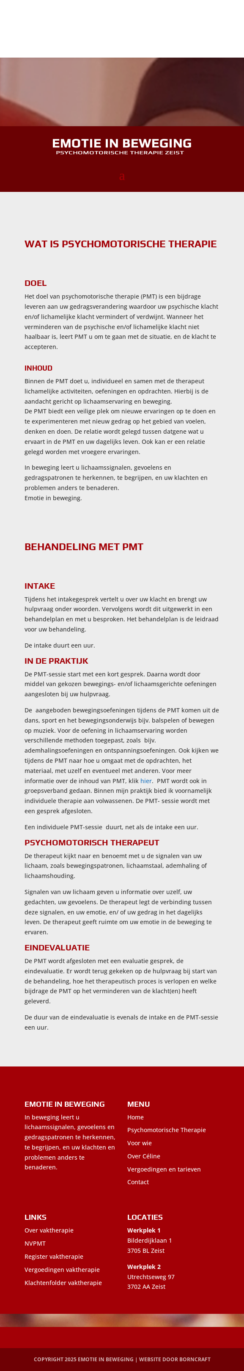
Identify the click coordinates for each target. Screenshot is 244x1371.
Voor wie (139, 1143)
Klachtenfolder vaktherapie (63, 1283)
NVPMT (35, 1243)
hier (146, 781)
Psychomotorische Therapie (166, 1130)
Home (135, 1117)
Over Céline (143, 1156)
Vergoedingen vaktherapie (62, 1270)
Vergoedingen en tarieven (164, 1169)
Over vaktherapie (49, 1230)
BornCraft (195, 1359)
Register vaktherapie (54, 1256)
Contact (138, 1182)
